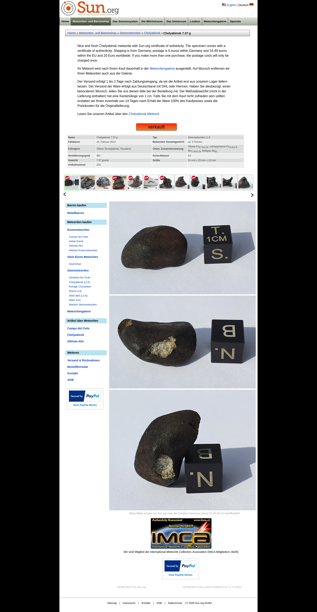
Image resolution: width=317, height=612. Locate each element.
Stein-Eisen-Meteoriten (82, 257)
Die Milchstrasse (152, 21)
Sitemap (112, 603)
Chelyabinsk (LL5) (79, 282)
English (231, 5)
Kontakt (72, 373)
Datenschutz (175, 603)
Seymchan (75, 263)
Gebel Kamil (76, 241)
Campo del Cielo (78, 236)
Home (65, 21)
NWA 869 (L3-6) (78, 295)
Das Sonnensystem (125, 21)
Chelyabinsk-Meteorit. (144, 114)
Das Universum (176, 21)
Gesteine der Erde (79, 277)
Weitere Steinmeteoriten (83, 304)
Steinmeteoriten (130, 33)
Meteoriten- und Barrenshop (91, 21)
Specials (235, 21)
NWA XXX (75, 300)
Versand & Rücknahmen (83, 360)
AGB (70, 379)
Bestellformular (77, 366)
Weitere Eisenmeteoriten (83, 250)
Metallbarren (75, 213)
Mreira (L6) (75, 291)
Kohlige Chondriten (80, 286)
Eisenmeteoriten (78, 229)
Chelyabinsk (152, 33)
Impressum (129, 603)
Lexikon (195, 21)
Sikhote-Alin (76, 245)
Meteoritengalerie (215, 21)
